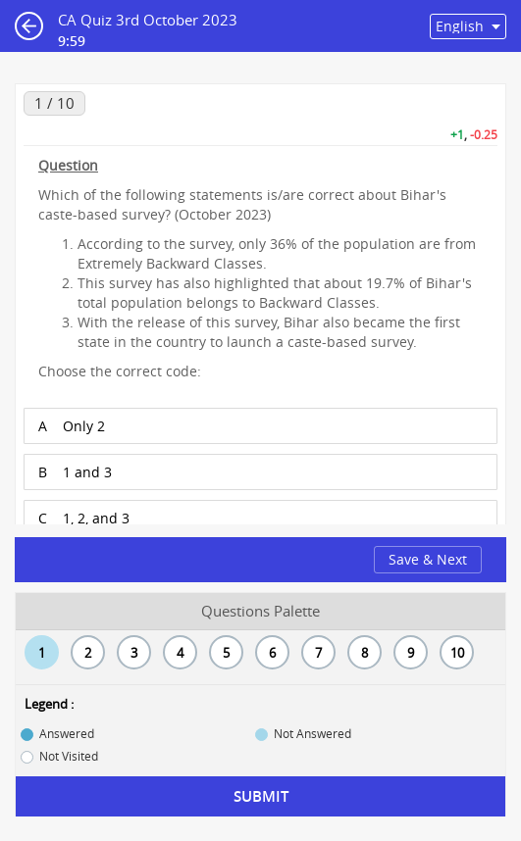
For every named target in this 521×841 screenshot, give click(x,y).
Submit (261, 796)
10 (457, 653)
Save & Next (428, 559)
